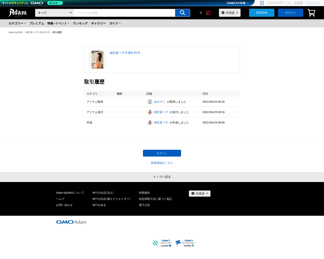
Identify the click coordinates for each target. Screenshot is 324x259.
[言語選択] (230, 13)
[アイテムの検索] (182, 13)
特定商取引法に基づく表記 (155, 198)
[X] (201, 13)
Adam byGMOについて (70, 192)
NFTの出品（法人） (103, 192)
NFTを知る (99, 205)
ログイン (290, 12)
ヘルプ (60, 198)
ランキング (80, 23)
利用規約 (144, 192)
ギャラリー (98, 23)
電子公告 (144, 205)
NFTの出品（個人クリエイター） (111, 198)
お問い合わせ (64, 205)
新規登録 (261, 12)
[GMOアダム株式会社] (71, 222)
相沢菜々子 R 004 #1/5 (38, 32)
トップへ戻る (162, 176)
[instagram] (208, 13)
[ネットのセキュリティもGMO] (32, 3)
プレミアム (36, 23)
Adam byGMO (15, 32)
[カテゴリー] (54, 13)
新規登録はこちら (162, 162)
